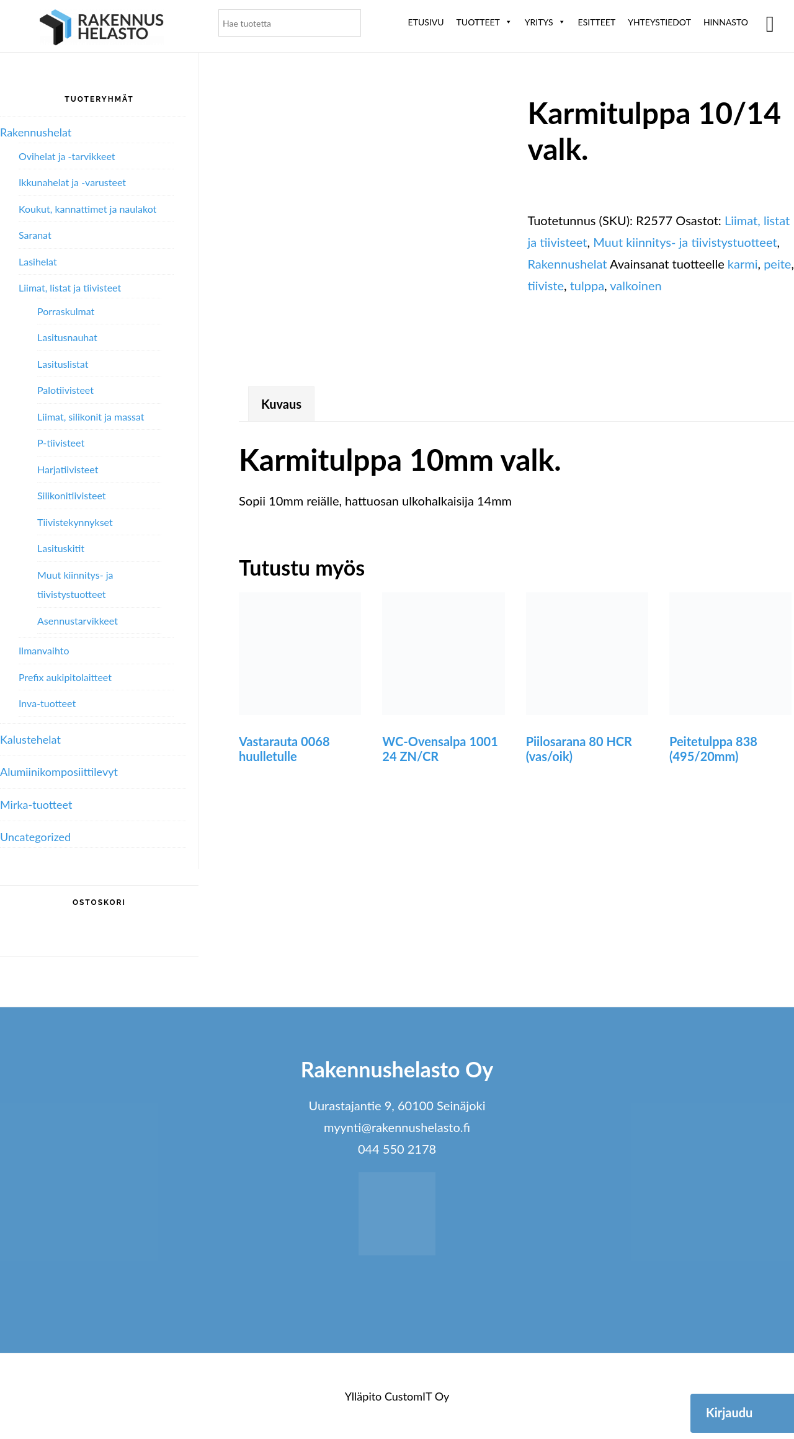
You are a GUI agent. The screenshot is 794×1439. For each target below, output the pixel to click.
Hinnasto (725, 22)
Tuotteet (484, 22)
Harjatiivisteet (67, 469)
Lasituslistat (62, 364)
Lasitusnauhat (67, 337)
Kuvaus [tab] (281, 403)
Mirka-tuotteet (36, 804)
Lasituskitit (60, 548)
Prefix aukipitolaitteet (65, 677)
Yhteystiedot (659, 22)
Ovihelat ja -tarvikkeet (67, 156)
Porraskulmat (65, 311)
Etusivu (426, 22)
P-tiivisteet (60, 442)
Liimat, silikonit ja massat (91, 416)
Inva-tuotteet (47, 703)
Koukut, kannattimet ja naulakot (87, 209)
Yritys (545, 22)
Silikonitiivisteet (71, 495)
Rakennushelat (567, 263)
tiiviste (545, 285)
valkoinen (635, 285)
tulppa (587, 285)
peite (777, 263)
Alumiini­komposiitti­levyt (59, 771)
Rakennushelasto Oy (102, 29)
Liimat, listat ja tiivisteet (70, 287)
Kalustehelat (30, 739)
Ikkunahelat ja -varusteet (72, 182)
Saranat (35, 235)
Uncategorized (35, 837)
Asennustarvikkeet (77, 620)
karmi (743, 263)
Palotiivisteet (65, 390)
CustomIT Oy (417, 1396)
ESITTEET (597, 22)
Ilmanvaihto (44, 650)
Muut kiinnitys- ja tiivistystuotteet (685, 241)
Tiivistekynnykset (75, 522)
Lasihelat (38, 261)
